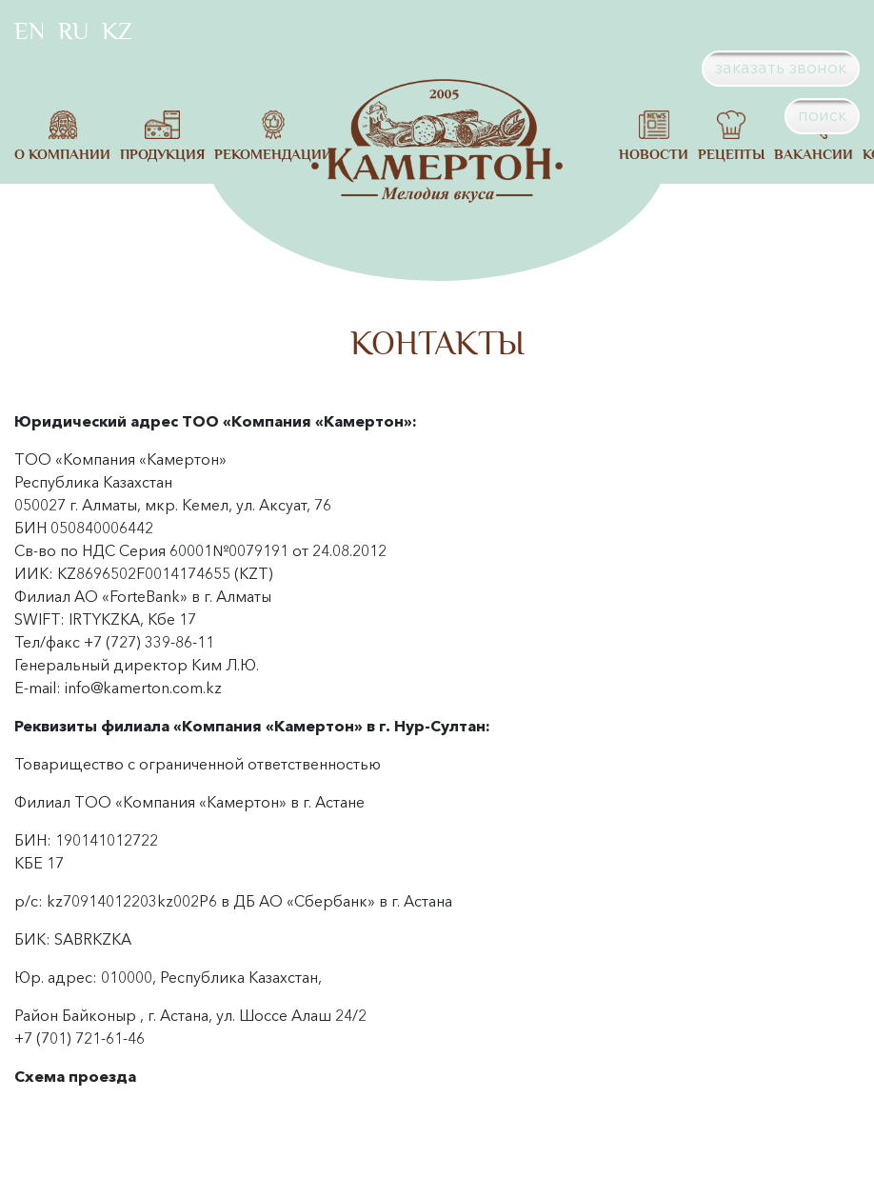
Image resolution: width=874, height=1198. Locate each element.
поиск (822, 115)
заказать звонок (780, 67)
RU (73, 31)
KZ (117, 31)
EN (29, 31)
